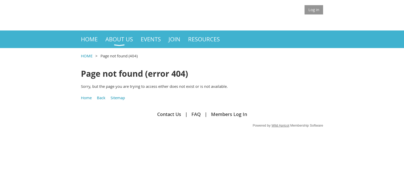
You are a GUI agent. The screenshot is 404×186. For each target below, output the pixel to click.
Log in (313, 9)
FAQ (196, 114)
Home (86, 97)
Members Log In (229, 114)
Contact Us (169, 114)
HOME (86, 55)
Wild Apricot (280, 125)
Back (101, 97)
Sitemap (118, 97)
